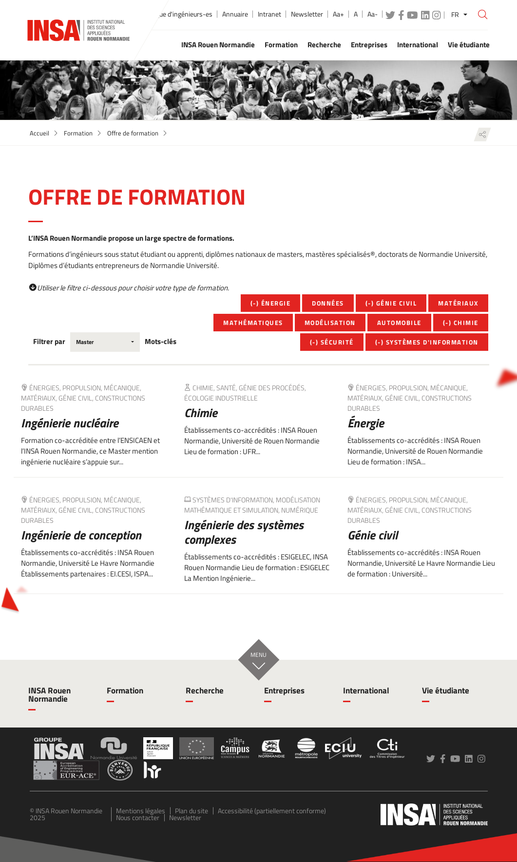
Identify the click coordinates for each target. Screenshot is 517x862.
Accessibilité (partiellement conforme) (272, 810)
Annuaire (235, 14)
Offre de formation (132, 133)
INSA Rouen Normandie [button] (218, 44)
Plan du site (191, 810)
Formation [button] (281, 44)
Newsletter (307, 14)
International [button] (417, 44)
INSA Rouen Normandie (49, 694)
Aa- (372, 14)
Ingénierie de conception (81, 535)
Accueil (39, 133)
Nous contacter (137, 817)
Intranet (269, 14)
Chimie (200, 412)
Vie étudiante (445, 690)
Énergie (365, 423)
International (366, 690)
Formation (78, 133)
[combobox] (105, 342)
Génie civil (372, 535)
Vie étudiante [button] (469, 44)
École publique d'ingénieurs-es (169, 14)
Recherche (205, 690)
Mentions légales (140, 810)
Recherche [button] (324, 44)
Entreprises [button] (369, 44)
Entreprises (284, 690)
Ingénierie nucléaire (69, 423)
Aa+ (338, 14)
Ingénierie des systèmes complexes (244, 532)
